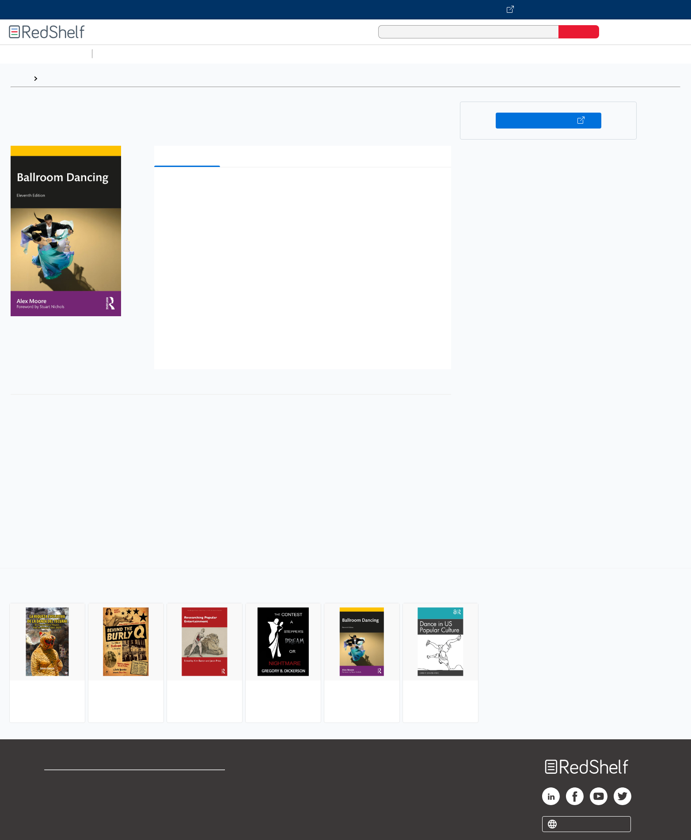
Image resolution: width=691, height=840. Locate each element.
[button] (304, 187)
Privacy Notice (68, 809)
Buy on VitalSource (548, 121)
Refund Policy (188, 795)
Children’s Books (586, 53)
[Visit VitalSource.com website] (345, 9)
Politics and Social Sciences (435, 53)
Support (57, 795)
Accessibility (186, 809)
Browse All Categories (46, 53)
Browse (54, 78)
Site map (58, 823)
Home (20, 78)
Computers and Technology (252, 53)
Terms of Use (188, 780)
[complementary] (345, 646)
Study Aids (119, 53)
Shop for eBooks (72, 780)
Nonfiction (535, 53)
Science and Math (173, 53)
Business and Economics (343, 53)
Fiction (499, 53)
